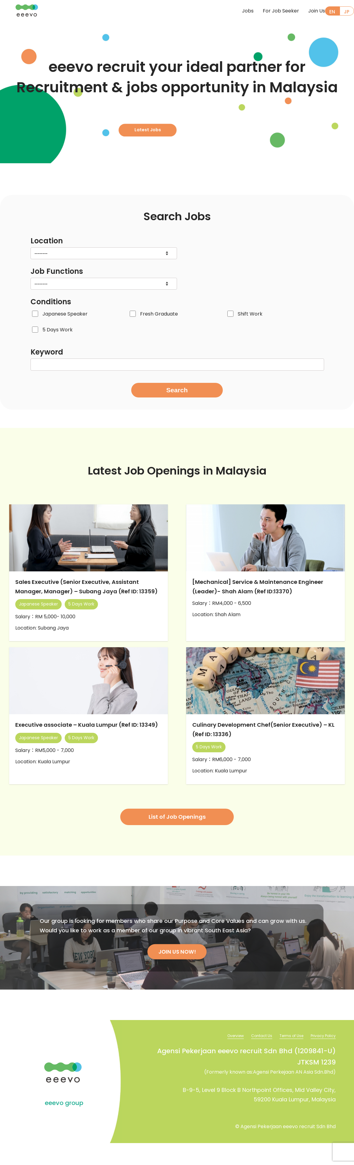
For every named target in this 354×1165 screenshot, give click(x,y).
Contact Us (252, 1057)
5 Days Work (57, 329)
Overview (223, 1057)
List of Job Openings (177, 837)
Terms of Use (285, 1057)
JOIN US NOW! (177, 973)
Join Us (306, 11)
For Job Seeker (271, 11)
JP (346, 11)
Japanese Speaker (65, 313)
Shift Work (250, 313)
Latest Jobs (174, 122)
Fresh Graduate (159, 313)
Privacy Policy (321, 1057)
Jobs (238, 11)
